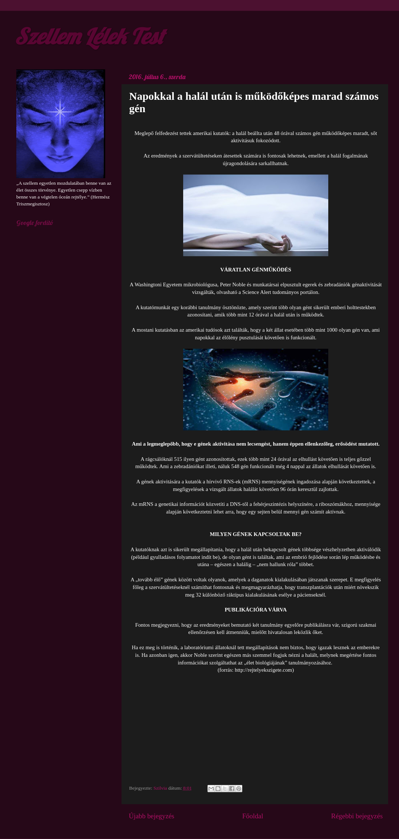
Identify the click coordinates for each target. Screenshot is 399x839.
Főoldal (252, 816)
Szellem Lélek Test (89, 36)
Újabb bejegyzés (151, 816)
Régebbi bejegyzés (357, 816)
